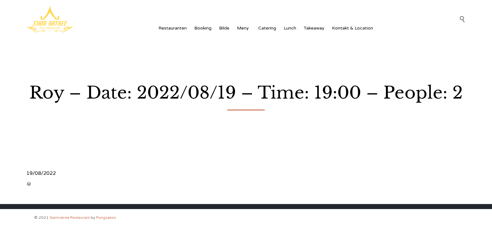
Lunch (290, 28)
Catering (267, 28)
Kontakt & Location (352, 28)
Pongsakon (106, 217)
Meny (244, 28)
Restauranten (172, 28)
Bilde (224, 28)
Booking (202, 28)
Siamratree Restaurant (70, 217)
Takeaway (314, 28)
